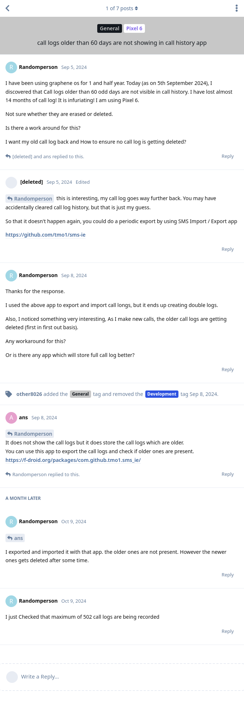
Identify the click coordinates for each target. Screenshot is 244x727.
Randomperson (33, 198)
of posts (122, 8)
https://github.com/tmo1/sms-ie (45, 234)
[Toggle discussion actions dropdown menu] (236, 8)
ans (18, 537)
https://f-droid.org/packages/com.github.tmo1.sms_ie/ (73, 459)
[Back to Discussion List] (7, 8)
